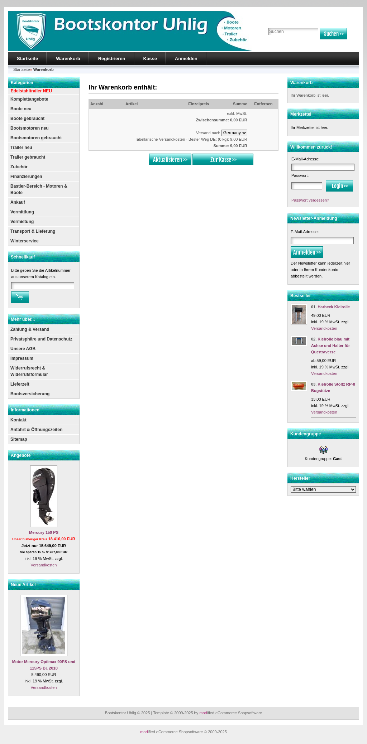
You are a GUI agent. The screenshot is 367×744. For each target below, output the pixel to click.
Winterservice (24, 240)
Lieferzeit (19, 384)
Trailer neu (21, 147)
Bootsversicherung (29, 393)
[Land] (234, 133)
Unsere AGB (22, 348)
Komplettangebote (29, 99)
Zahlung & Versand (29, 329)
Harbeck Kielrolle (334, 307)
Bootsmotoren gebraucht (36, 137)
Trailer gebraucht (27, 157)
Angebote (20, 455)
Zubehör (19, 166)
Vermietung (22, 221)
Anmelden (186, 58)
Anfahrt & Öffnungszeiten (36, 429)
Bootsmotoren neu (29, 128)
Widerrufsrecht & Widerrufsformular (29, 371)
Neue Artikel (23, 584)
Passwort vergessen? (310, 200)
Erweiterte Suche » (283, 42)
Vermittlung (22, 211)
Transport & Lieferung (32, 231)
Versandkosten (44, 565)
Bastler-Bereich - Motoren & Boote (38, 189)
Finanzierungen (26, 176)
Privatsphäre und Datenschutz (41, 339)
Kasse (150, 58)
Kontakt (18, 419)
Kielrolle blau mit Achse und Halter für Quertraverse (330, 345)
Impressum (21, 358)
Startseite (27, 58)
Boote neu (21, 108)
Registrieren (111, 58)
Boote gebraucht (27, 118)
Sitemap (18, 439)
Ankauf (17, 202)
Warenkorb (68, 58)
